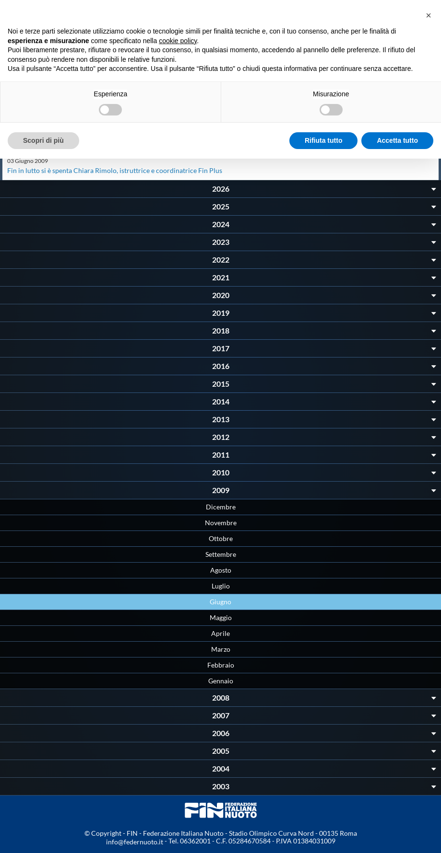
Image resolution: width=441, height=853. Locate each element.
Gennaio (220, 681)
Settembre (220, 554)
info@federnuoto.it (134, 842)
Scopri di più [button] (43, 140)
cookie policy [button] (178, 41)
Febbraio (220, 665)
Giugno (220, 602)
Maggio (221, 617)
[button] (428, 15)
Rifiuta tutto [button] (324, 140)
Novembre (221, 523)
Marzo (220, 649)
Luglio (221, 586)
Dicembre (221, 507)
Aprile (220, 633)
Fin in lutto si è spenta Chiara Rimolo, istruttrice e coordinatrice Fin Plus (114, 170)
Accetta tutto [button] (397, 140)
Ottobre (221, 538)
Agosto (220, 570)
